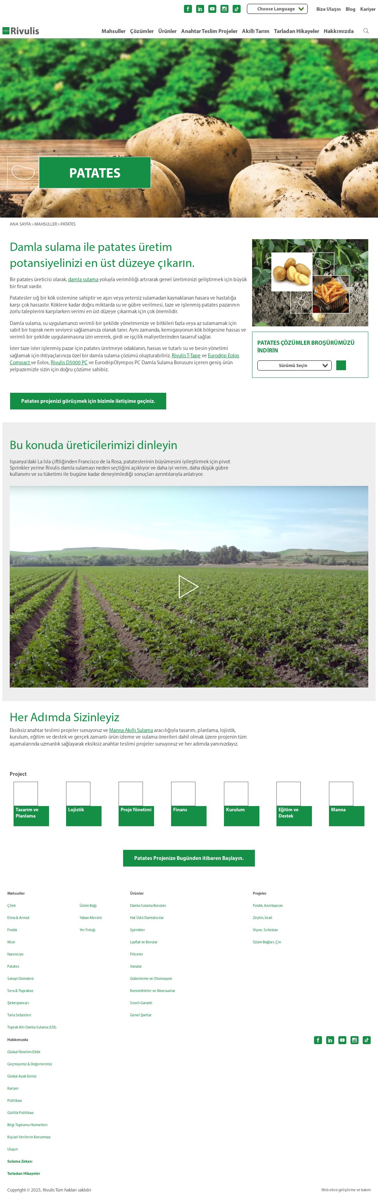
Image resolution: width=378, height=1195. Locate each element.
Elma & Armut (21, 926)
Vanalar (138, 975)
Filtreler (138, 963)
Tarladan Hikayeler (296, 30)
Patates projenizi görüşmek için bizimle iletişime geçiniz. (109, 402)
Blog (350, 9)
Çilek (12, 914)
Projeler (261, 902)
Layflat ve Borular (148, 951)
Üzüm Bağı (69, 932)
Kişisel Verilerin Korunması (34, 1134)
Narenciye (17, 963)
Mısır (12, 951)
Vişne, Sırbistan (269, 939)
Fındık (14, 939)
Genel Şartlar (143, 1024)
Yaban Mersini (72, 945)
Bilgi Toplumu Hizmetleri (32, 1121)
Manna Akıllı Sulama (131, 736)
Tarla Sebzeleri (22, 1024)
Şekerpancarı (21, 1012)
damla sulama (83, 279)
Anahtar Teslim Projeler (209, 30)
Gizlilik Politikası (23, 1109)
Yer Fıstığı (68, 957)
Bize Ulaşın (328, 9)
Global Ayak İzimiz (26, 1073)
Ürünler (167, 30)
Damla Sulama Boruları (153, 914)
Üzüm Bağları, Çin (271, 951)
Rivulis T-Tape (186, 355)
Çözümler (142, 30)
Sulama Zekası (22, 1158)
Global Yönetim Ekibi (28, 1048)
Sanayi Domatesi (24, 987)
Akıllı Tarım (256, 30)
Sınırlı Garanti (144, 1012)
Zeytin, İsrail (265, 926)
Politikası (16, 1097)
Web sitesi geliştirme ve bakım (342, 1187)
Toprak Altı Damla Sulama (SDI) (76, 917)
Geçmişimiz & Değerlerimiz (34, 1061)
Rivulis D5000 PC (69, 361)
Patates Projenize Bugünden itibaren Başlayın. (189, 865)
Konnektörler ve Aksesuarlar (159, 999)
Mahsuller (114, 30)
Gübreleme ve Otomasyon (157, 987)
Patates (15, 975)
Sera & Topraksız (24, 999)
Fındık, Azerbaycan (272, 914)
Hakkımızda (339, 30)
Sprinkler (139, 939)
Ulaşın (14, 1146)
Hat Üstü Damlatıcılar (152, 926)
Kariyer (368, 9)
